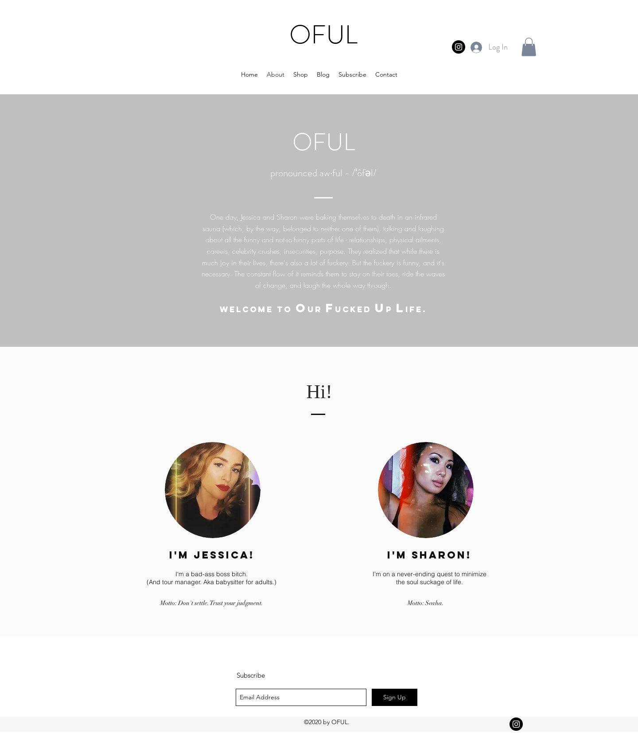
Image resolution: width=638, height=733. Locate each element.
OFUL (323, 34)
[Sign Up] (394, 697)
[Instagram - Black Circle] (458, 47)
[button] (529, 47)
